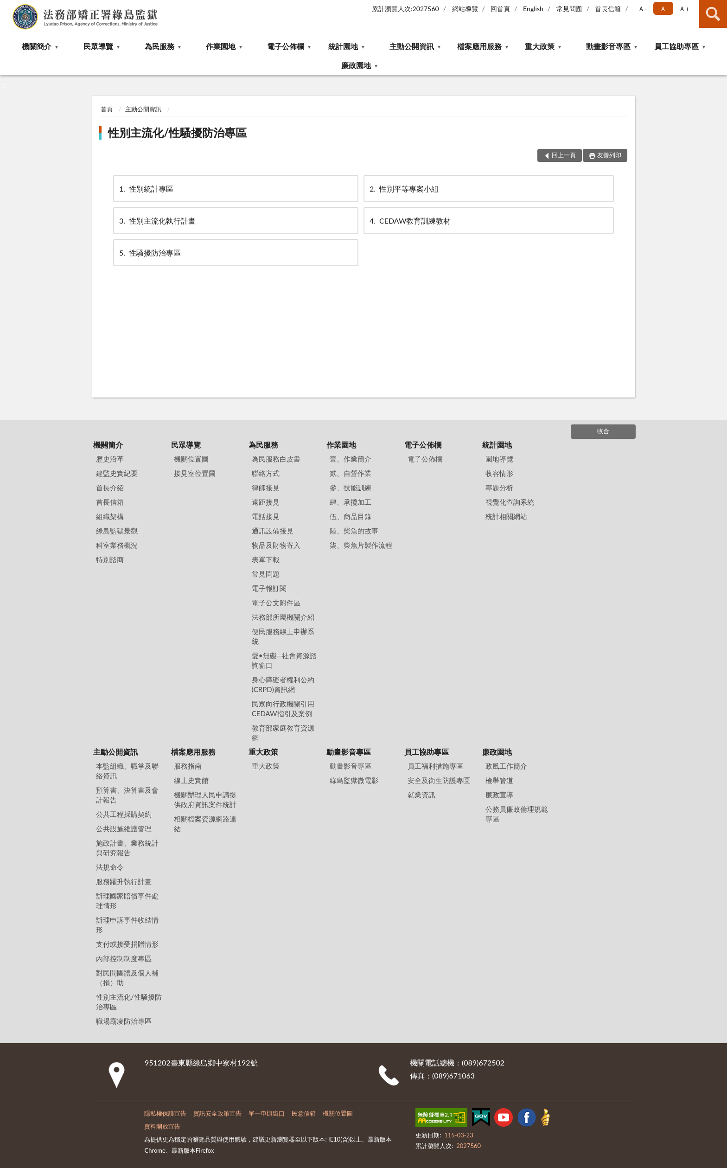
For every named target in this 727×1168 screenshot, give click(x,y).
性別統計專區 (145, 188)
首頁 (107, 109)
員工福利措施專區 (435, 766)
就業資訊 (421, 794)
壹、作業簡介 (350, 459)
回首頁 (500, 9)
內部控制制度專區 (124, 958)
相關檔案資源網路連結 (205, 824)
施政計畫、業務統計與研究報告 (127, 848)
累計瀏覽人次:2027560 (405, 9)
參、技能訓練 (350, 487)
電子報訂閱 (269, 588)
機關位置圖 (191, 459)
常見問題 (569, 9)
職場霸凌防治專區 (124, 1021)
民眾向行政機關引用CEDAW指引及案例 (283, 709)
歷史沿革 (110, 459)
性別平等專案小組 (403, 188)
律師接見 (266, 487)
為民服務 (159, 46)
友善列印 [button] (609, 155)
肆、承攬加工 (350, 502)
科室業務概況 (117, 545)
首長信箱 (608, 9)
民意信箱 (304, 1113)
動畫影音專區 (608, 46)
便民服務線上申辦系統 (283, 636)
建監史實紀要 (117, 473)
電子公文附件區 (276, 602)
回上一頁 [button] (564, 155)
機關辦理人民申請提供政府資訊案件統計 (205, 799)
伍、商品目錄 (350, 516)
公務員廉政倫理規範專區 (516, 814)
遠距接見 (266, 502)
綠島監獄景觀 (117, 530)
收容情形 (499, 473)
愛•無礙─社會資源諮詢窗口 (284, 660)
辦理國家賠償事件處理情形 (127, 901)
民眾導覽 (98, 46)
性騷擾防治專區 (149, 252)
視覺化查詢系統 (509, 502)
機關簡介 (36, 46)
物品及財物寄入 (276, 545)
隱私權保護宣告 (165, 1113)
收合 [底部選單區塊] (603, 431)
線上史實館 (191, 780)
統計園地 (343, 46)
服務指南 (188, 766)
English (533, 9)
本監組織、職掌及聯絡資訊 (127, 771)
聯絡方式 (266, 473)
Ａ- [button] (642, 9)
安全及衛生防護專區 (439, 780)
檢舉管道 (499, 780)
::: (7, 7)
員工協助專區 (676, 46)
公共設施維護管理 (124, 828)
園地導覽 (499, 459)
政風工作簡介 (506, 766)
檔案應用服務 (479, 46)
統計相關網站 (506, 516)
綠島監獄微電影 (354, 780)
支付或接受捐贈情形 (127, 944)
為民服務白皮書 (276, 459)
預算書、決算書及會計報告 (127, 795)
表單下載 (266, 559)
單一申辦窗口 (267, 1113)
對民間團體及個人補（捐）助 (127, 978)
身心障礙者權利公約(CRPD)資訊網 (283, 684)
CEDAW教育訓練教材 (409, 220)
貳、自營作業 (350, 473)
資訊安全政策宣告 (217, 1113)
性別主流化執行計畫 (157, 220)
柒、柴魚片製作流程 (361, 545)
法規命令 (110, 867)
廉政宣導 (499, 794)
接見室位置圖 (195, 473)
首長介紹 (110, 487)
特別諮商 (110, 559)
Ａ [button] (663, 9)
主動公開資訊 (411, 46)
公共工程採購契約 (124, 814)
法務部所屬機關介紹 (283, 617)
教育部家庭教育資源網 (283, 733)
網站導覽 (465, 9)
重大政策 (540, 46)
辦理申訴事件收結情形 (127, 925)
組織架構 (110, 516)
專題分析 (499, 487)
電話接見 (266, 516)
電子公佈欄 (285, 46)
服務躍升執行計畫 (124, 881)
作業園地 (221, 46)
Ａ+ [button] (684, 9)
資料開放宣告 (162, 1126)
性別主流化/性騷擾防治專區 (177, 132)
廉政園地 (356, 65)
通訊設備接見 (272, 530)
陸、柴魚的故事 (354, 530)
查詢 (713, 14)
